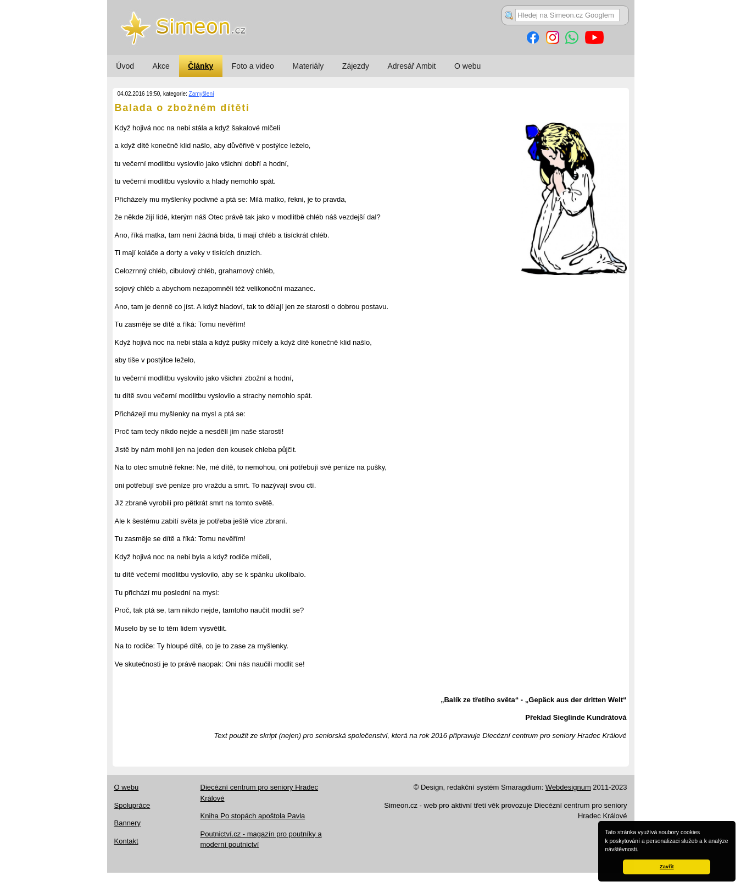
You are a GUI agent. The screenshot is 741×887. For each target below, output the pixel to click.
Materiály (308, 66)
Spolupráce (132, 805)
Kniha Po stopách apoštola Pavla (252, 816)
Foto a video (253, 66)
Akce (161, 66)
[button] (641, 850)
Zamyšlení (201, 94)
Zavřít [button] (666, 866)
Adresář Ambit (411, 66)
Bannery (127, 823)
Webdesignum (568, 787)
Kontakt (126, 841)
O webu (467, 66)
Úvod (125, 66)
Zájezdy (355, 66)
